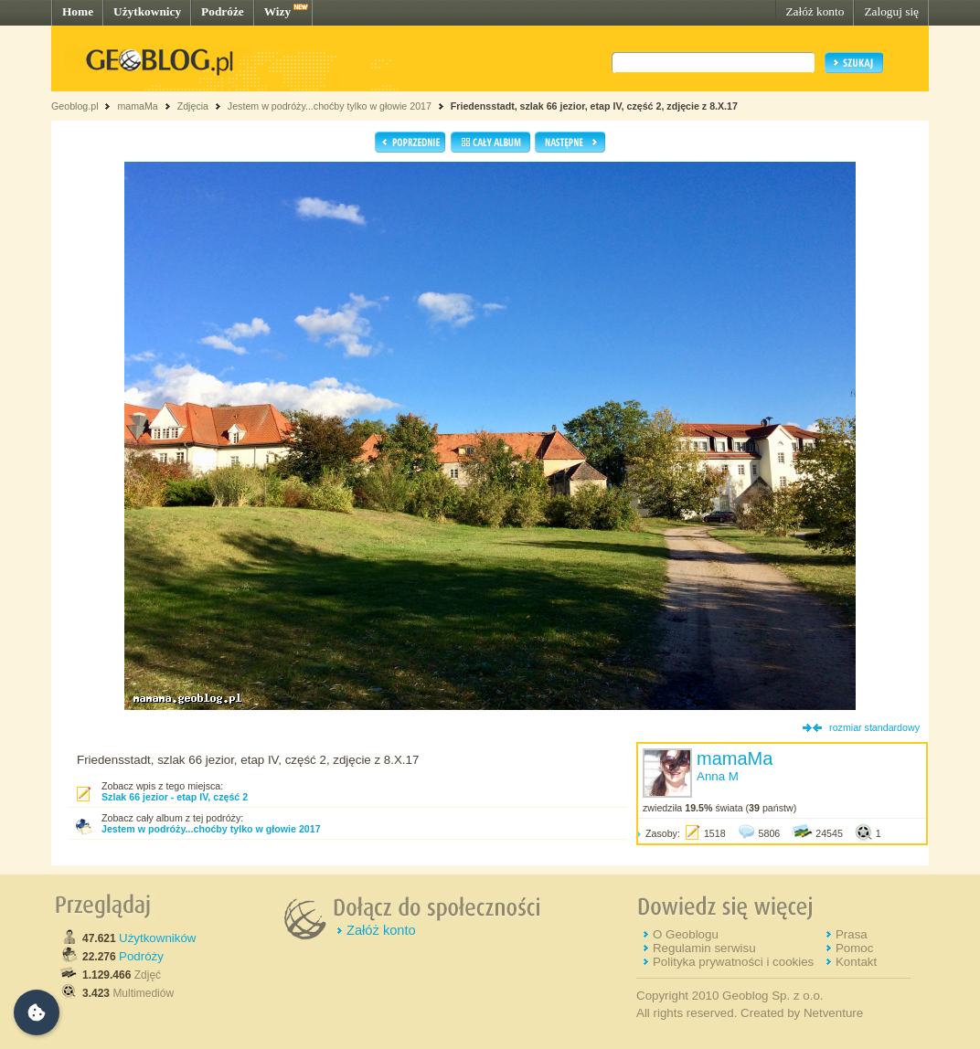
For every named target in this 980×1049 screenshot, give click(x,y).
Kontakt (856, 962)
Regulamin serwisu (704, 948)
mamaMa (137, 106)
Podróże (222, 11)
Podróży (141, 956)
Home (77, 11)
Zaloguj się (891, 11)
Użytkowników (157, 938)
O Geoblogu (686, 934)
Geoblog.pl (75, 106)
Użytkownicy (147, 11)
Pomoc (854, 948)
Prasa (852, 934)
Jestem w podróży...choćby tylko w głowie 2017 (329, 106)
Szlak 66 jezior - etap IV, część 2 (174, 796)
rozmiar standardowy (874, 727)
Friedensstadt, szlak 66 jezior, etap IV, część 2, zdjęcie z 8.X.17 (594, 106)
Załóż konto (814, 11)
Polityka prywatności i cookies (733, 962)
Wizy (277, 11)
